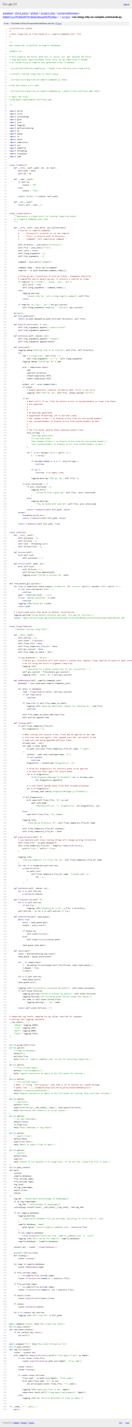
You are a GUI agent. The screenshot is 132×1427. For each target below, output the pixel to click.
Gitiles (16, 1422)
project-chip (48, 13)
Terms (31, 1422)
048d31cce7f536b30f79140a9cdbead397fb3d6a (30, 17)
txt (120, 1422)
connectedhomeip (67, 13)
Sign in (126, 4)
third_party (21, 13)
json (127, 1422)
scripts (66, 17)
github (34, 13)
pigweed (8, 13)
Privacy (24, 1422)
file (58, 23)
